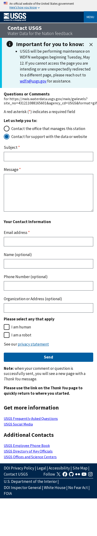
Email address (17, 232)
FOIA (8, 493)
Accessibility (59, 468)
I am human (21, 327)
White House (55, 487)
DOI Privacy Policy (19, 468)
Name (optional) (18, 254)
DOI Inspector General (22, 487)
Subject (12, 147)
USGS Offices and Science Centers (30, 456)
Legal (41, 468)
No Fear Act (78, 487)
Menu (90, 17)
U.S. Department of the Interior (30, 481)
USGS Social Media (18, 424)
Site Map (80, 468)
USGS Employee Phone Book (27, 445)
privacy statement (33, 344)
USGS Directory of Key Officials (28, 451)
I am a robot (21, 335)
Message (12, 169)
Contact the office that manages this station (48, 128)
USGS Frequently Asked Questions (31, 418)
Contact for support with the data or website (49, 136)
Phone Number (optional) (26, 276)
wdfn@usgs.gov (33, 81)
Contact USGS (16, 474)
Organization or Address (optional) (33, 298)
